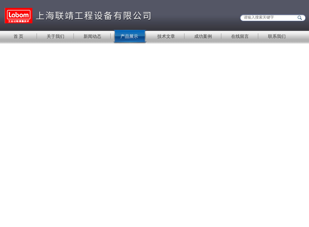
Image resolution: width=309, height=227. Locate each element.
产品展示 (129, 36)
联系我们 (277, 36)
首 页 (19, 36)
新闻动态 (92, 36)
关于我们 (55, 36)
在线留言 (240, 36)
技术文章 (166, 36)
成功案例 (203, 36)
